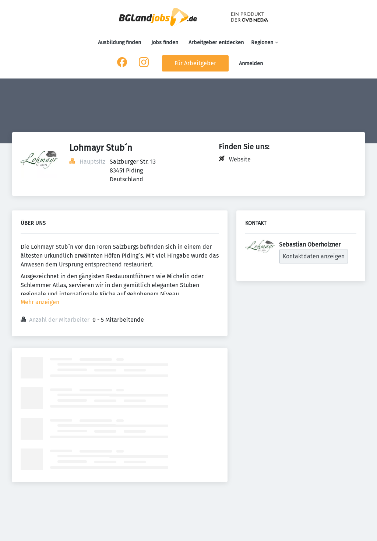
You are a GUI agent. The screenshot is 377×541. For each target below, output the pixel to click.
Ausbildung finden (119, 42)
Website (240, 159)
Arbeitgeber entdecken (216, 42)
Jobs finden (164, 42)
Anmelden (251, 63)
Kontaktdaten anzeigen (314, 256)
